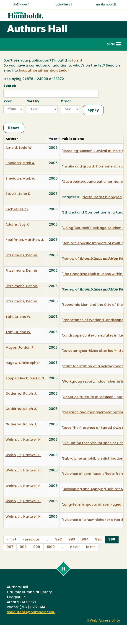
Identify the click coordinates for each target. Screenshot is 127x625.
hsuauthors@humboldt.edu (43, 70)
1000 (51, 547)
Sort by (33, 101)
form (76, 60)
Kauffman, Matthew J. (24, 240)
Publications (73, 139)
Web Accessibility (104, 620)
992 (58, 539)
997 (10, 547)
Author (11, 139)
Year (7, 101)
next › (75, 547)
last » (90, 547)
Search (9, 86)
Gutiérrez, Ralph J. (21, 394)
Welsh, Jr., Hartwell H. (23, 440)
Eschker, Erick (16, 209)
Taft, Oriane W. (18, 317)
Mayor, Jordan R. (19, 348)
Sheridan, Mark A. (20, 163)
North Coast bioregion (102, 197)
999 (36, 547)
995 (98, 539)
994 (85, 539)
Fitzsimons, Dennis (21, 255)
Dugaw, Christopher (22, 363)
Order (66, 101)
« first (11, 539)
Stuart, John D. (18, 194)
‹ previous (31, 539)
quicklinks (63, 4)
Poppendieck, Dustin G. (25, 378)
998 (23, 547)
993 (71, 539)
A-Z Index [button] (21, 4)
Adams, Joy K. (17, 224)
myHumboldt (106, 4)
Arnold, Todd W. (18, 148)
